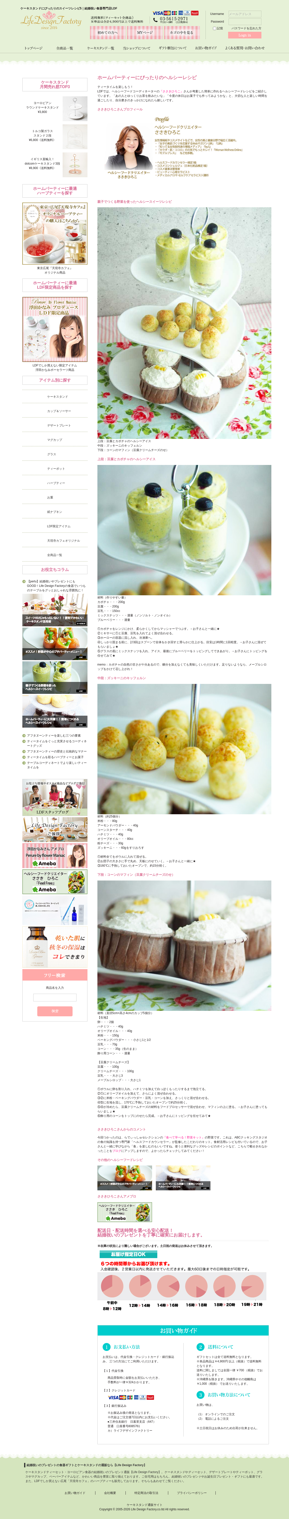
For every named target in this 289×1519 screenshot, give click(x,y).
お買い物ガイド (75, 1493)
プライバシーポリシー (192, 1493)
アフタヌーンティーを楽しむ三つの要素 (54, 735)
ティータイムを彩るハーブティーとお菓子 (55, 757)
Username (235, 14)
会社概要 (110, 1493)
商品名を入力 (55, 987)
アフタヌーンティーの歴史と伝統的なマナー (57, 751)
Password (236, 21)
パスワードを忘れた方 (246, 28)
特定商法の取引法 (146, 1493)
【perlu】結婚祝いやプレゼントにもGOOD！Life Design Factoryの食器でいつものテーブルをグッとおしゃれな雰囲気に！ (56, 586)
